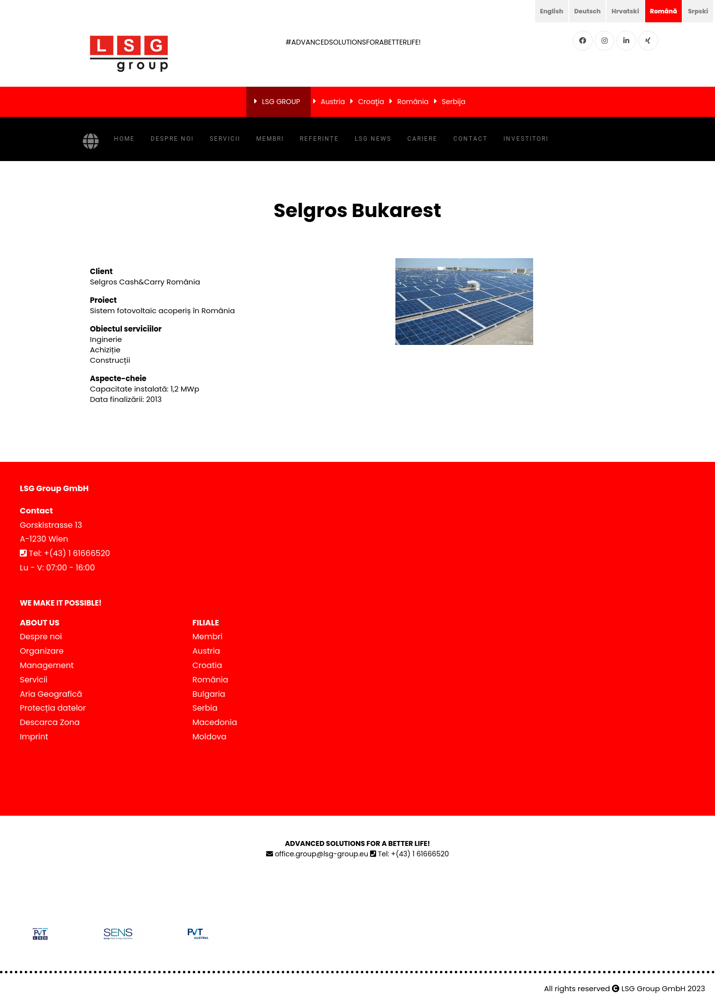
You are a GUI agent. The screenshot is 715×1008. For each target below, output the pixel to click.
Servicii (225, 138)
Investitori (526, 138)
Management (47, 665)
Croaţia (371, 102)
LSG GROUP (281, 102)
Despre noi (172, 138)
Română (659, 11)
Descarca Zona (50, 722)
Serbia (205, 708)
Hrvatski (617, 11)
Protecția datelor (53, 708)
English (537, 11)
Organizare (41, 651)
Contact (470, 138)
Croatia (207, 665)
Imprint (34, 736)
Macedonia (214, 722)
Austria (333, 102)
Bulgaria (208, 694)
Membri (270, 138)
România (413, 102)
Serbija (454, 102)
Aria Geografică (51, 694)
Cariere (422, 138)
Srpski (696, 11)
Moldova (209, 736)
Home (124, 138)
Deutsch (576, 11)
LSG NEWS (373, 138)
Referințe (319, 138)
